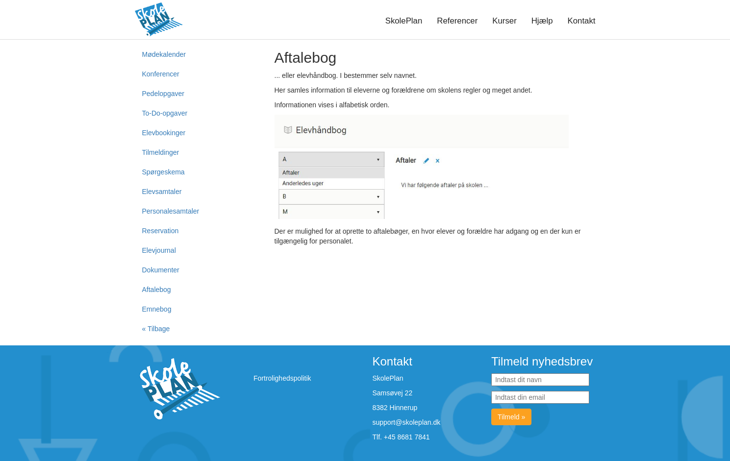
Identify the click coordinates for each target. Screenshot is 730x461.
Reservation (160, 231)
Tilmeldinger (160, 152)
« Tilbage (156, 329)
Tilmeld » (511, 417)
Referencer (457, 20)
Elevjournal (159, 250)
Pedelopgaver (163, 93)
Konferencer (160, 74)
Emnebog (157, 309)
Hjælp (542, 20)
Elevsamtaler (162, 191)
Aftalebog (156, 289)
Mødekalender (164, 54)
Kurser (504, 20)
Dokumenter (160, 270)
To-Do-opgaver (165, 113)
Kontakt (582, 20)
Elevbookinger (164, 133)
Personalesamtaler (171, 211)
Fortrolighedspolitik (282, 378)
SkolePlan (404, 20)
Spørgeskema (163, 172)
